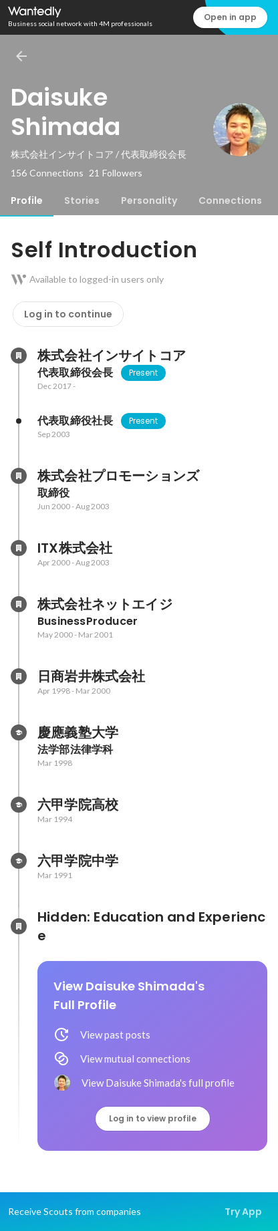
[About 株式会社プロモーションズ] (19, 476)
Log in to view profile (152, 1118)
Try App (243, 1211)
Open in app (230, 17)
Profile (27, 200)
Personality (149, 200)
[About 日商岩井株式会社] (19, 676)
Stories (82, 200)
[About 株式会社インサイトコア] (19, 356)
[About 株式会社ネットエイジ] (19, 604)
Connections (230, 200)
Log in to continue (68, 314)
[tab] (26, 200)
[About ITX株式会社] (19, 548)
